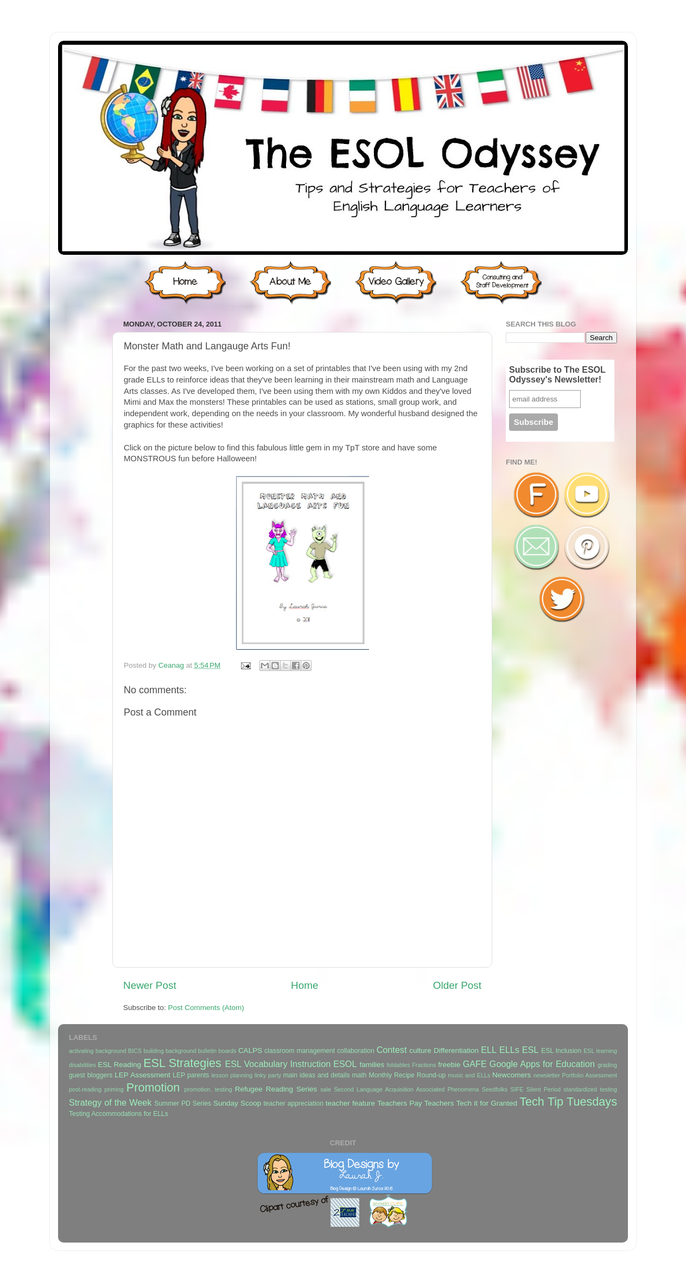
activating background (97, 1051)
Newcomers (511, 1075)
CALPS (250, 1050)
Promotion (153, 1087)
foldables (398, 1065)
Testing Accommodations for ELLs (118, 1114)
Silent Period (543, 1089)
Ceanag (172, 665)
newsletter (546, 1075)
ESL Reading (119, 1065)
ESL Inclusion (561, 1051)
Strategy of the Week (110, 1102)
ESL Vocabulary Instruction (278, 1064)
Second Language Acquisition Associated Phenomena (406, 1089)
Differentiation (456, 1050)
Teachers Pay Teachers (415, 1103)
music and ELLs (469, 1075)
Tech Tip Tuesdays (568, 1101)
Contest (392, 1050)
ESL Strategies (182, 1063)
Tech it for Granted (486, 1103)
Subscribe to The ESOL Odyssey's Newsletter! (557, 374)
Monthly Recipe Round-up (407, 1075)
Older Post (457, 985)
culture (420, 1050)
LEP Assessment (142, 1075)
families (371, 1065)
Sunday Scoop (237, 1103)
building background (169, 1051)
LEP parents (191, 1075)
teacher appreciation (293, 1103)
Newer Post (149, 985)
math (359, 1075)
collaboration (355, 1051)
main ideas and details (316, 1075)
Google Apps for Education (542, 1064)
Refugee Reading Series (276, 1089)
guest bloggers (90, 1075)
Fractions (424, 1065)
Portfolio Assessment (589, 1075)
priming (113, 1089)
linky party (268, 1075)
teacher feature (350, 1103)
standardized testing (590, 1089)
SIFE (516, 1089)
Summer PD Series (182, 1103)
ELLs (509, 1050)
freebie (449, 1065)
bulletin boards (217, 1051)
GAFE (475, 1064)
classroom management (299, 1051)
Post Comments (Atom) (206, 1007)
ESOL (345, 1064)
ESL (530, 1050)
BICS (135, 1051)
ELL (489, 1050)
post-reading (85, 1089)
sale (325, 1089)
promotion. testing (208, 1089)
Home (304, 985)
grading (607, 1065)
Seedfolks (494, 1089)
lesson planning (231, 1075)
